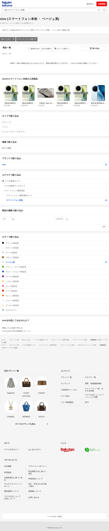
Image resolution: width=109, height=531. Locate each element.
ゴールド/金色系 (54, 305)
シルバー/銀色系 (54, 300)
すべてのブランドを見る (25, 424)
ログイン (90, 4)
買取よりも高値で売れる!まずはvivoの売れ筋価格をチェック (54, 329)
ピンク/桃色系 (54, 286)
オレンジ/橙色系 (54, 296)
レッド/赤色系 (54, 291)
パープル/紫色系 (54, 276)
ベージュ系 (54, 262)
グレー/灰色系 (54, 252)
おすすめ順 (46, 49)
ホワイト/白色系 (54, 248)
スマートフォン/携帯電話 (55, 191)
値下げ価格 (54, 148)
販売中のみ (33, 49)
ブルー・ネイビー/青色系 (54, 272)
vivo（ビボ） (8, 39)
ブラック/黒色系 (54, 243)
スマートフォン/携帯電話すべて (56, 195)
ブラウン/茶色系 (54, 257)
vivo (54, 165)
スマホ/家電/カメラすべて (55, 186)
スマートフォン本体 (26, 39)
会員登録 (101, 4)
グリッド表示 (61, 49)
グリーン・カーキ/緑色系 (54, 267)
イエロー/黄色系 (54, 281)
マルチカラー (54, 310)
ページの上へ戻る (54, 516)
